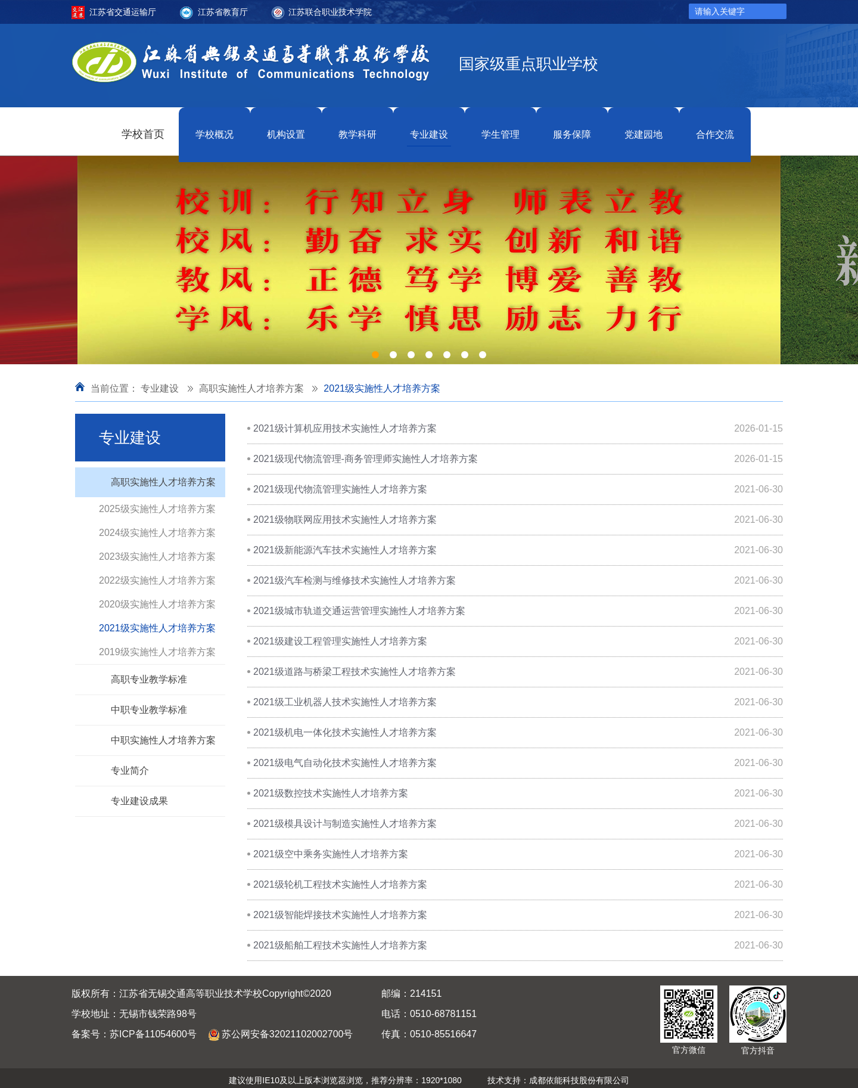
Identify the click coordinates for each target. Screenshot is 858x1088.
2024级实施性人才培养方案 (157, 527)
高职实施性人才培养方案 (251, 383)
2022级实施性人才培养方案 (157, 575)
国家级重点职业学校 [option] (528, 64)
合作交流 (715, 129)
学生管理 (500, 129)
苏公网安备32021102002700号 (287, 1029)
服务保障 (572, 129)
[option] (429, 254)
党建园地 (643, 129)
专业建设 (429, 129)
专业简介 (130, 765)
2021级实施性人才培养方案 (382, 383)
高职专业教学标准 (149, 674)
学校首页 (143, 129)
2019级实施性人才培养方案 (157, 646)
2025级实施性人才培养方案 (157, 503)
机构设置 (286, 129)
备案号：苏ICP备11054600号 (134, 1029)
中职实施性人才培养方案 (163, 735)
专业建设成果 (139, 796)
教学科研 (357, 129)
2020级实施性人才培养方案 (157, 599)
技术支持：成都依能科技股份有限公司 (558, 1075)
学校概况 (214, 129)
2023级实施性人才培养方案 (157, 551)
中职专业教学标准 (149, 704)
